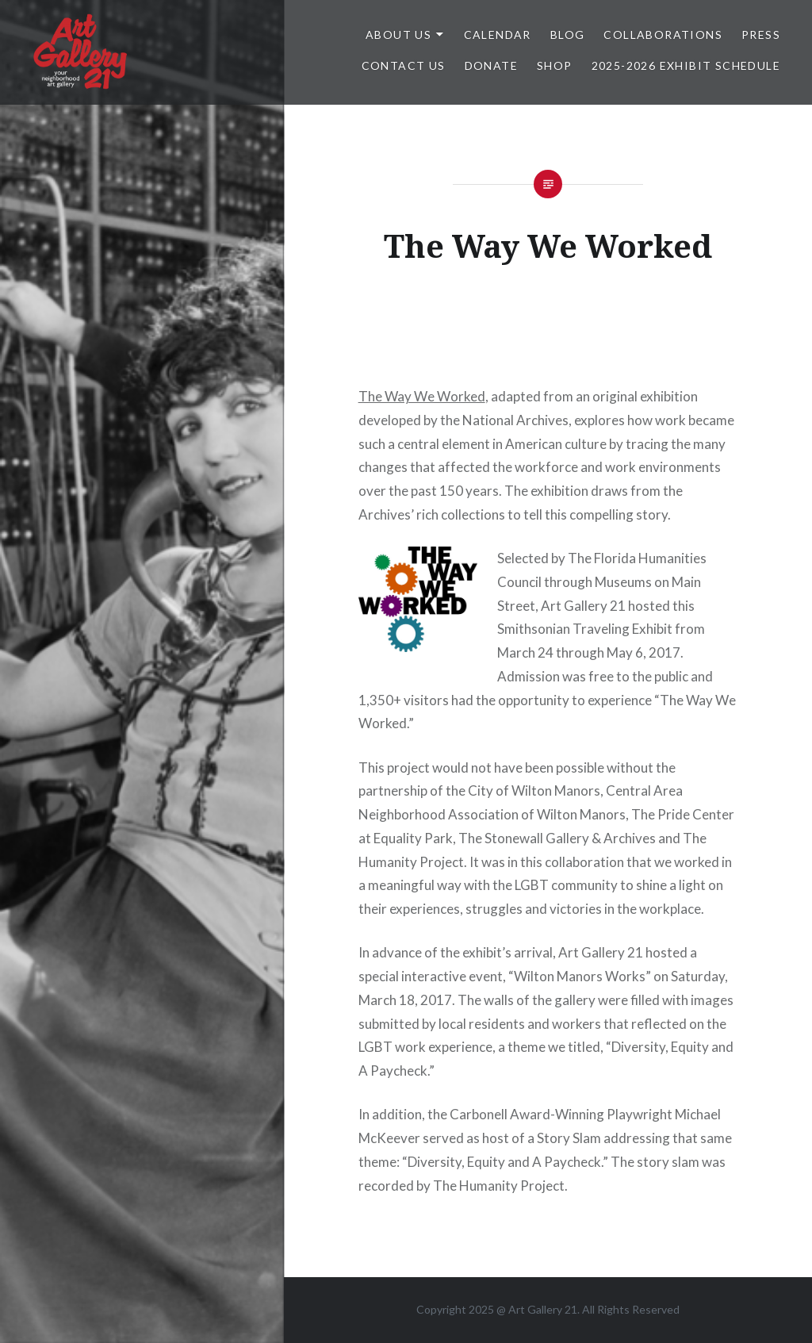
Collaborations (662, 34)
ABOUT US (398, 34)
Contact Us (404, 65)
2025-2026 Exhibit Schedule (686, 65)
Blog (567, 34)
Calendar (497, 34)
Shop (555, 65)
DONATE (491, 65)
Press (760, 34)
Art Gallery (536, 1309)
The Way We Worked (421, 396)
